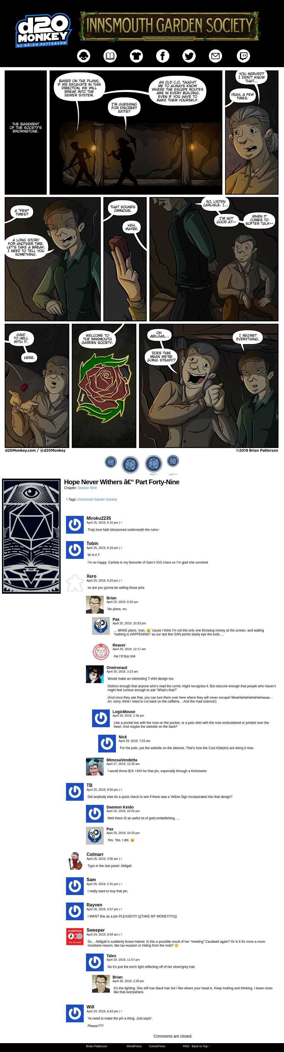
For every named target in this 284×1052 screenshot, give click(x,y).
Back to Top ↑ (201, 1046)
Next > (153, 474)
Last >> (173, 474)
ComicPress (157, 1046)
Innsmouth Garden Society (97, 499)
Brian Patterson (96, 1046)
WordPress (134, 1046)
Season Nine (87, 488)
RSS (186, 1046)
